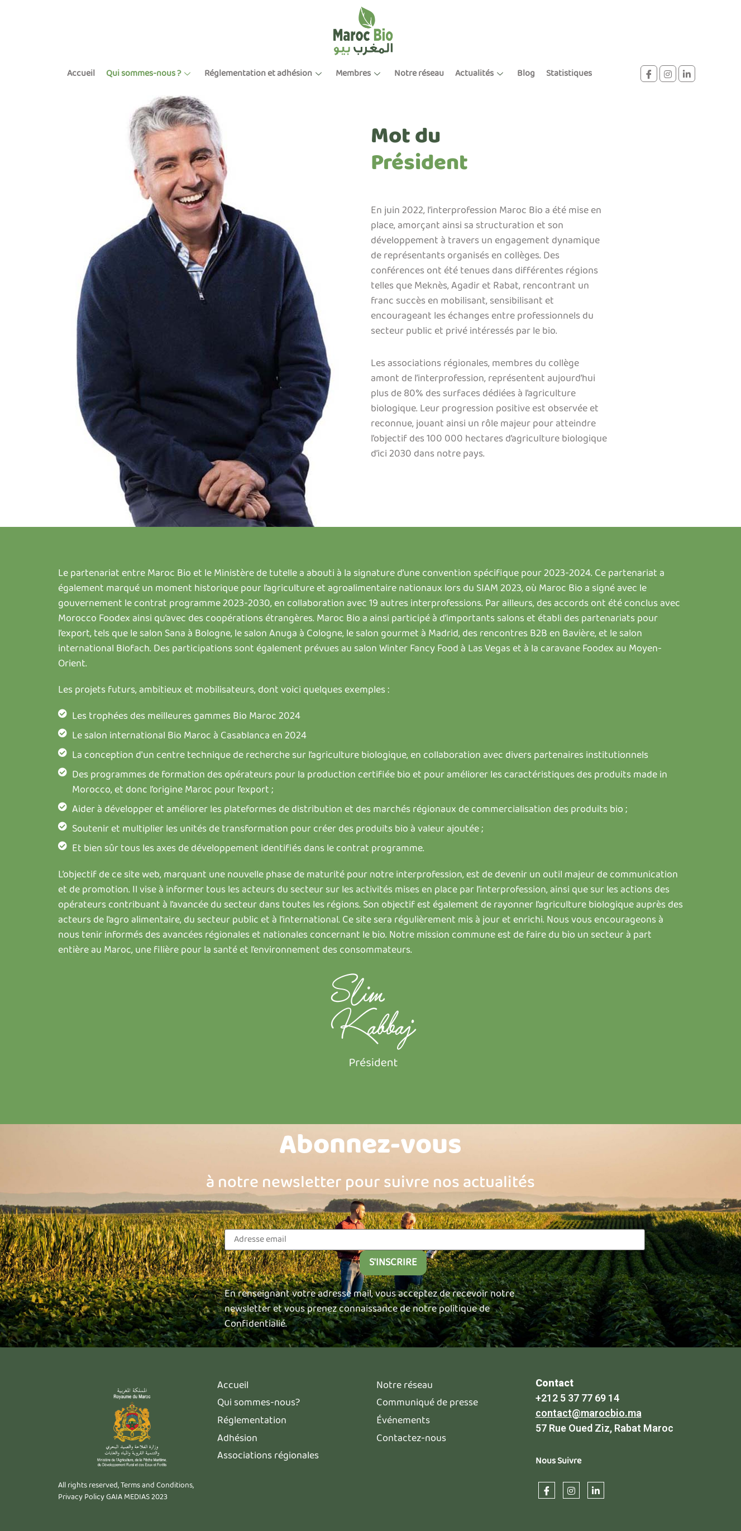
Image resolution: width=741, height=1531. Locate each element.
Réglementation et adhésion (264, 73)
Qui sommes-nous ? (149, 73)
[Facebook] (648, 73)
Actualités (480, 73)
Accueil (81, 73)
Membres (359, 73)
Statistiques (569, 73)
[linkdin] (686, 73)
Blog (526, 73)
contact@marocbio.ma (589, 1479)
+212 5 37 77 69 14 (577, 1464)
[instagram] (667, 73)
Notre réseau (419, 73)
